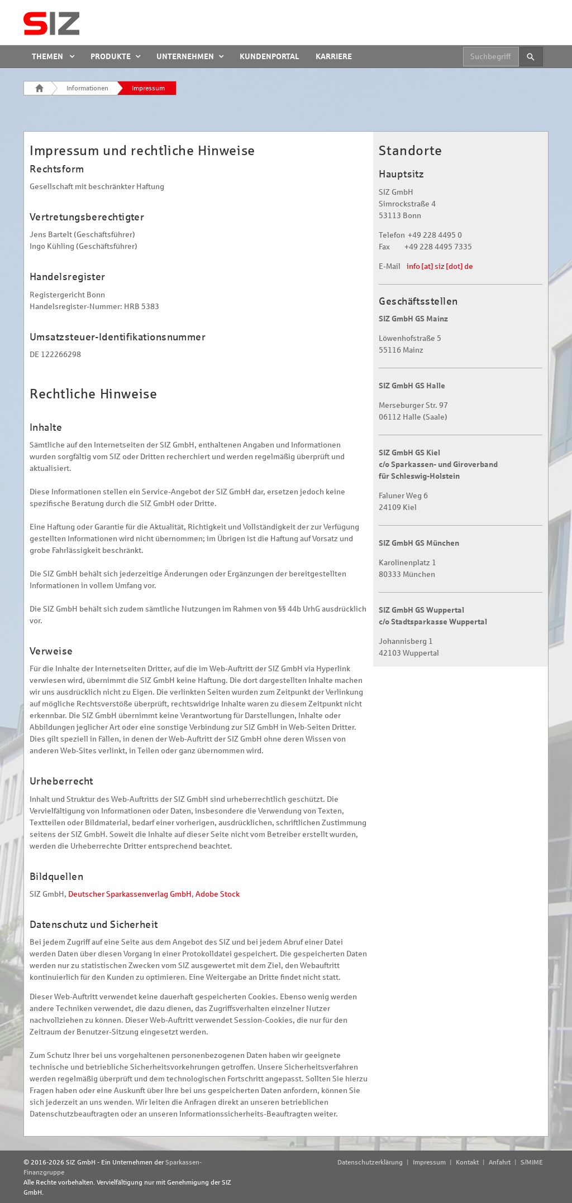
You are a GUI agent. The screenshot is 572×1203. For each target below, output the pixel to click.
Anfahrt (500, 1162)
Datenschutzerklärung (370, 1162)
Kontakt (467, 1162)
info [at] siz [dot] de (440, 266)
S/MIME (532, 1162)
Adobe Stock (218, 894)
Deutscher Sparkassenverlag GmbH (130, 894)
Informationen (87, 88)
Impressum (148, 88)
